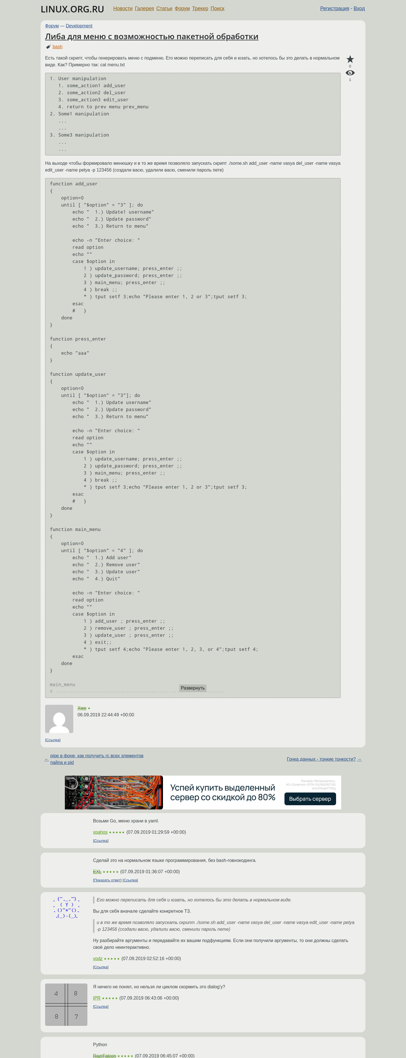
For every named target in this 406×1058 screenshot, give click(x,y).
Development (79, 25)
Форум (182, 8)
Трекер (200, 8)
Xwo (82, 708)
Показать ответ (107, 880)
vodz (98, 958)
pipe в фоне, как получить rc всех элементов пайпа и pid (96, 759)
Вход (359, 8)
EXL (97, 871)
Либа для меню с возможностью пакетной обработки (152, 36)
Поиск (217, 8)
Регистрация (334, 8)
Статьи (164, 8)
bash (58, 46)
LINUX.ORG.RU (72, 9)
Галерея (144, 8)
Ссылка (52, 740)
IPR (97, 998)
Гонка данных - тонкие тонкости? (321, 759)
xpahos (100, 832)
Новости (123, 8)
